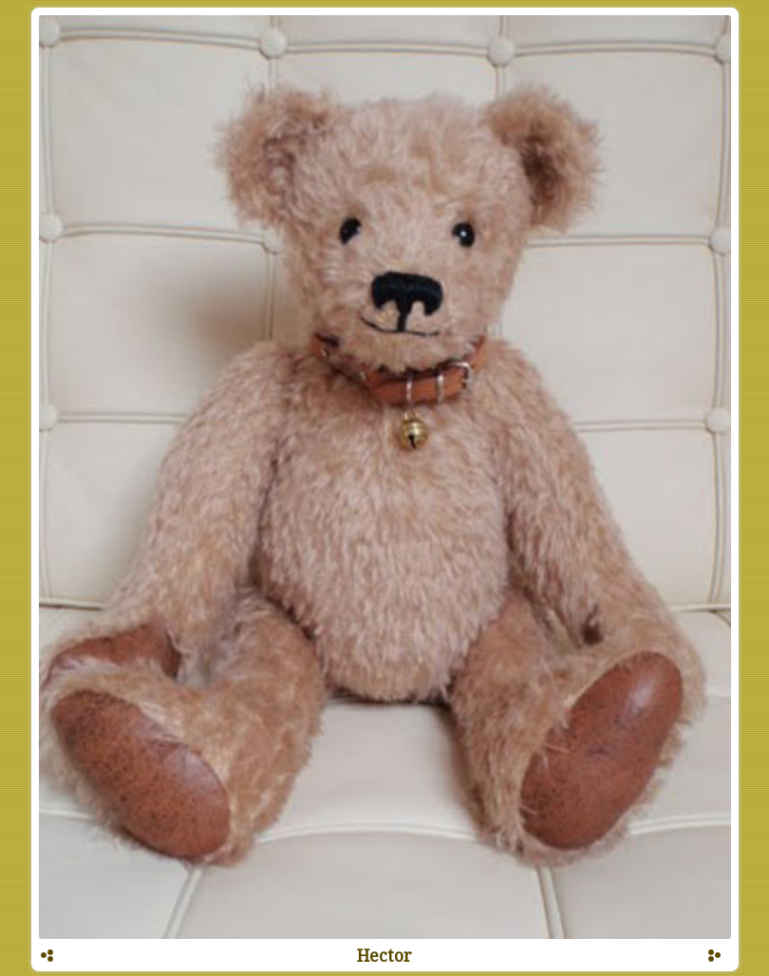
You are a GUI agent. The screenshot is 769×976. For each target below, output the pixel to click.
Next (714, 962)
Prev (45, 962)
